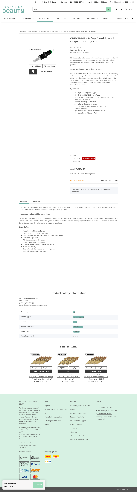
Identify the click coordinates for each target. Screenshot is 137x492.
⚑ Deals (53, 2)
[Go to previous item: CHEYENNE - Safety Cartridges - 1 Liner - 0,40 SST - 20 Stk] (116, 31)
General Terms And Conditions (56, 409)
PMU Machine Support (78, 421)
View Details (8, 486)
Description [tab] (24, 201)
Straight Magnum (79, 317)
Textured (76, 331)
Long (75, 322)
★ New (44, 2)
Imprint (47, 406)
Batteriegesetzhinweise (53, 421)
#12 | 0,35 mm (78, 327)
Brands (72, 409)
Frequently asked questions (80, 406)
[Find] (69, 9)
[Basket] (129, 9)
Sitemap (47, 424)
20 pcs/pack (77, 162)
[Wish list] (121, 9)
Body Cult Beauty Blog (78, 413)
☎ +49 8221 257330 (77, 2)
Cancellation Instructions (53, 417)
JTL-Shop (125, 489)
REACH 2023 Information (79, 440)
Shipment (73, 428)
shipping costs (90, 174)
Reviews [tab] (36, 201)
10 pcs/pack (84, 158)
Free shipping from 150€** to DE (122, 2)
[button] (116, 9)
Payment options (76, 424)
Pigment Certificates (77, 417)
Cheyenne (81, 50)
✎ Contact (63, 2)
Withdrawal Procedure (78, 436)
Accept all (38, 485)
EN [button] (35, 2)
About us (73, 432)
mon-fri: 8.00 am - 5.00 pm (97, 2)
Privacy (47, 413)
